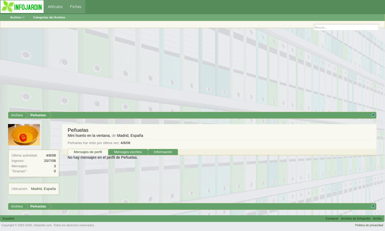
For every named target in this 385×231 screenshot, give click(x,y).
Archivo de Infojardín (356, 218)
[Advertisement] (168, 71)
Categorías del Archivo (49, 17)
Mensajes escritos (128, 152)
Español (8, 218)
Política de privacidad (369, 225)
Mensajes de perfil (88, 152)
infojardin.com (42, 225)
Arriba (377, 218)
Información (163, 152)
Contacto (332, 218)
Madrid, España (43, 189)
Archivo (17, 17)
